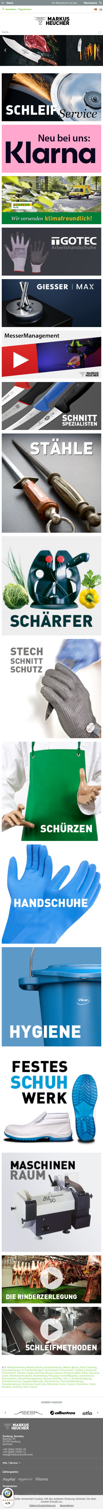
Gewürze (94, 1373)
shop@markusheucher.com (18, 1454)
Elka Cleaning (88, 1367)
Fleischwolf (51, 1370)
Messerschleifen (52, 1378)
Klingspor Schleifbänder (62, 1375)
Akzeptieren (67, 1505)
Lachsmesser (86, 1375)
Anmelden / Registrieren (16, 9)
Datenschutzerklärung (42, 1505)
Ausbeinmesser (53, 1367)
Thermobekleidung (71, 1381)
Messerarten (9, 1378)
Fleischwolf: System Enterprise (78, 1370)
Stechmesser (51, 1381)
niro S (66, 1378)
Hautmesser (40, 1375)
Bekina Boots (71, 1367)
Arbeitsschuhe (34, 1367)
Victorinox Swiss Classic (61, 1384)
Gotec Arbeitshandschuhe (17, 1375)
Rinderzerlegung (81, 1378)
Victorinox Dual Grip (33, 1384)
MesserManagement (29, 1378)
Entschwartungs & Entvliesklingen (22, 1370)
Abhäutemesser (16, 1367)
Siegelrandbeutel (32, 1381)
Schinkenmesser (11, 1381)
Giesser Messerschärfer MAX (70, 1373)
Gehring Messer (43, 1373)
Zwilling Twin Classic (24, 1386)
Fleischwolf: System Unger (17, 1373)
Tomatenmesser (11, 1384)
